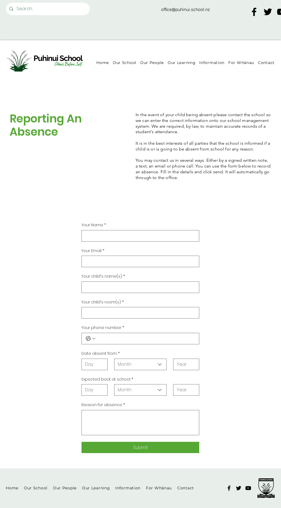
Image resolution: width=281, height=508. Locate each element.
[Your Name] (139, 235)
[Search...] (47, 9)
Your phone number (103, 328)
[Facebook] (254, 11)
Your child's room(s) (103, 302)
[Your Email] (139, 261)
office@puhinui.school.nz (185, 9)
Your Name (94, 225)
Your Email (93, 251)
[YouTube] (248, 488)
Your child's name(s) (103, 276)
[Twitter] (267, 11)
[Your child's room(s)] (139, 312)
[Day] (93, 364)
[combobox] (140, 364)
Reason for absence (103, 405)
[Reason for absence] (140, 422)
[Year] (184, 364)
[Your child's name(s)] (139, 287)
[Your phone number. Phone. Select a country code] (90, 338)
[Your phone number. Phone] (146, 338)
